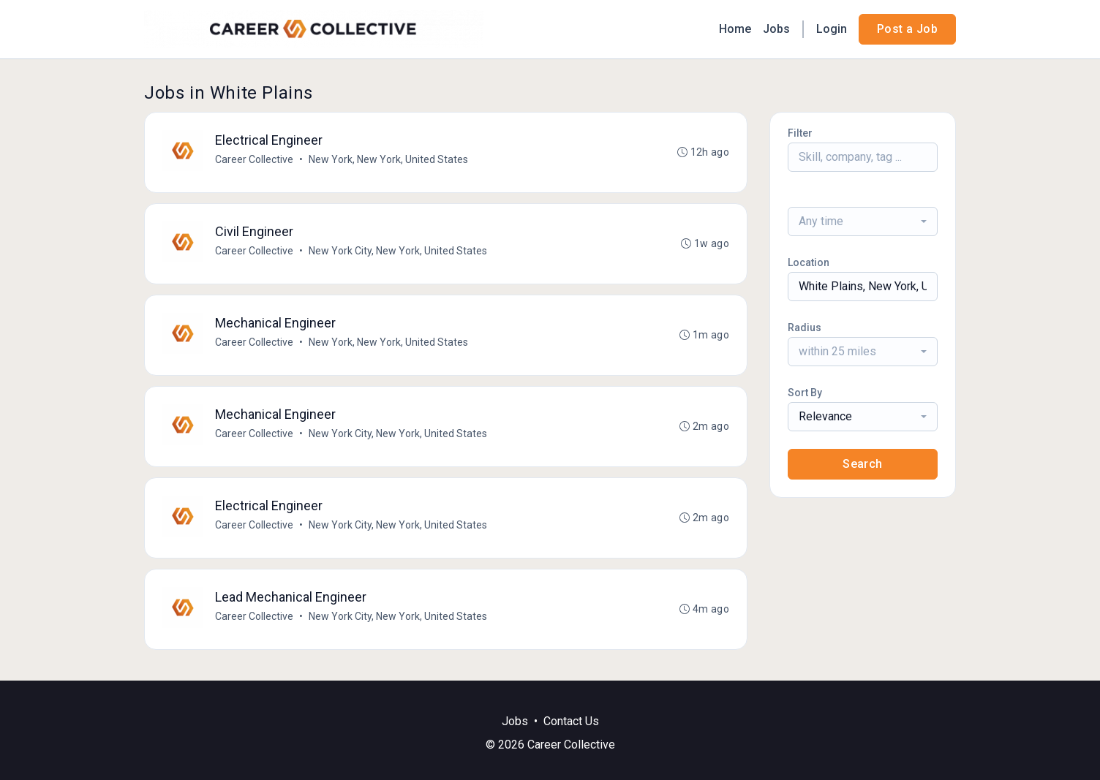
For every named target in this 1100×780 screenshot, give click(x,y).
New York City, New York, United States (398, 251)
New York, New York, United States (388, 159)
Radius (804, 327)
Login (831, 29)
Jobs (776, 29)
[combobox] (863, 221)
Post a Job (907, 29)
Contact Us (571, 721)
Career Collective (254, 159)
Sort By (805, 392)
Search (862, 464)
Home (735, 29)
